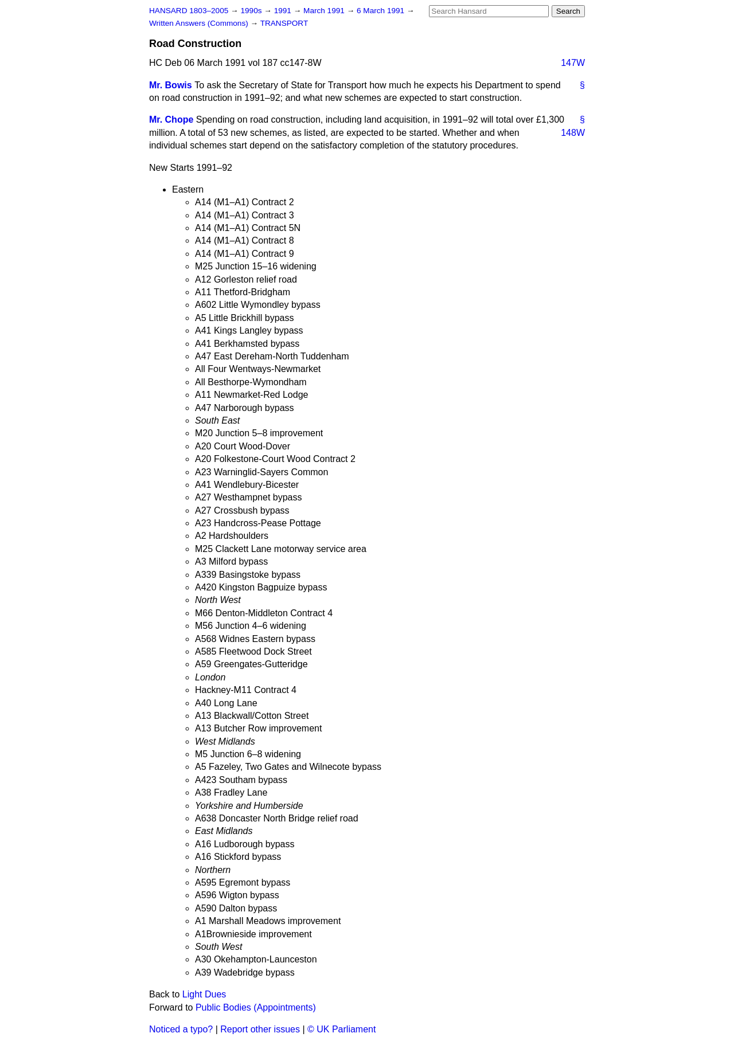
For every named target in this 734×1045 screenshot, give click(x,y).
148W (573, 133)
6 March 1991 (382, 10)
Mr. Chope (171, 119)
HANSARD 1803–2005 (188, 10)
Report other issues (260, 1029)
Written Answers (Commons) (200, 23)
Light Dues (204, 994)
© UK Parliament (341, 1029)
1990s (252, 10)
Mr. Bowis (170, 85)
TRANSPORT (284, 23)
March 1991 (325, 10)
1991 (284, 10)
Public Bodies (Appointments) (256, 1007)
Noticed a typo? (181, 1029)
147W (573, 63)
